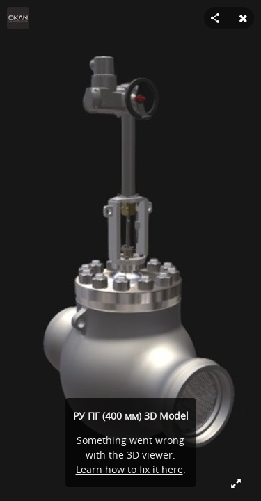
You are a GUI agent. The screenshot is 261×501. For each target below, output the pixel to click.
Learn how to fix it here (129, 469)
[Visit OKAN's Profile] (18, 18)
